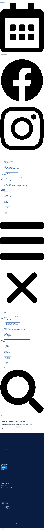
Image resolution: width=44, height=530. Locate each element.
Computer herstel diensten (8, 167)
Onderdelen (6, 202)
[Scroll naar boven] (1, 529)
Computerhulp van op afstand (11, 170)
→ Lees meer (28, 56)
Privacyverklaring (4, 485)
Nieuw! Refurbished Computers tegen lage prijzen (12, 163)
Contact (3, 189)
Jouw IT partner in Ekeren (8, 180)
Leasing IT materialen (7, 183)
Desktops (7, 194)
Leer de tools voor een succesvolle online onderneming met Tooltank (15, 185)
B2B (2, 179)
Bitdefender (8, 206)
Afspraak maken (4, 54)
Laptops (7, 192)
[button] (22, 263)
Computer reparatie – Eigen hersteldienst (13, 168)
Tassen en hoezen (7, 200)
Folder (5, 160)
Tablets (7, 195)
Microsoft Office (8, 209)
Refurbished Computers (8, 196)
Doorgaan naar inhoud (4, 0)
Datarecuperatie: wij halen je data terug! (12, 172)
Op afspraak (7, 506)
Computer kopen (7, 181)
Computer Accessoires (7, 203)
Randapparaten (6, 201)
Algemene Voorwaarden (5, 483)
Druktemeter (8, 173)
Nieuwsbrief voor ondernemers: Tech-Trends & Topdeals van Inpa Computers (17, 186)
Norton (7, 208)
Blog (3, 187)
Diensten (5, 212)
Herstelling (4, 166)
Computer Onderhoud (7, 175)
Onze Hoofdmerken (7, 162)
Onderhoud (4, 174)
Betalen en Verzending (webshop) (6, 487)
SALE (4, 214)
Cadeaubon (6, 213)
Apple (5, 197)
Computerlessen (5, 178)
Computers (4, 158)
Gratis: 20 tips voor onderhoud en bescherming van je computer (15, 177)
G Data (7, 207)
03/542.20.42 (3, 465)
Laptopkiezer (6, 164)
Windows (7, 211)
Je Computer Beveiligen (8, 184)
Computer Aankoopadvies (8, 161)
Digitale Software (7, 204)
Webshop (3, 190)
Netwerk (5, 198)
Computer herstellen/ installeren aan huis (13, 169)
